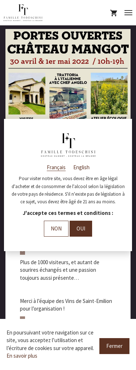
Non (56, 228)
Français (56, 167)
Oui (81, 228)
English (81, 167)
